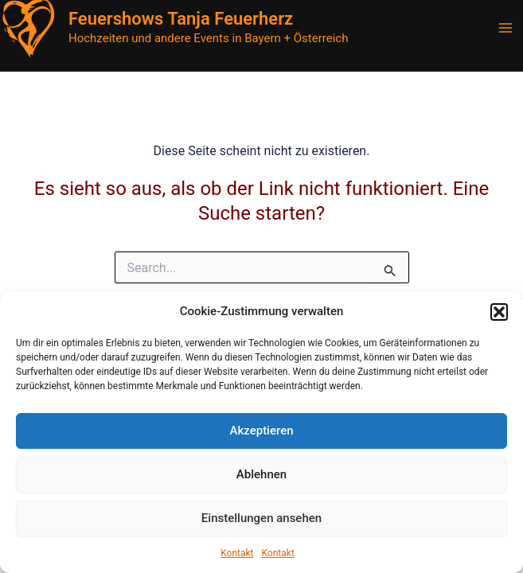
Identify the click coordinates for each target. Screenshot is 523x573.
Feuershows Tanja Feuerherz (180, 19)
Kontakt (237, 553)
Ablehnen (261, 474)
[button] (499, 312)
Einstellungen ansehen (261, 518)
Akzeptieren (261, 430)
